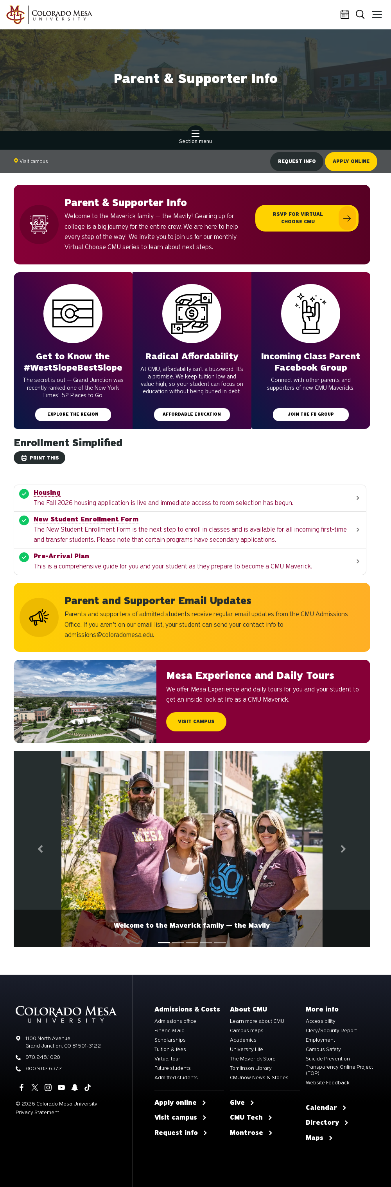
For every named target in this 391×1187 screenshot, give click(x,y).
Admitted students (176, 1078)
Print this (40, 458)
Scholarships (170, 1040)
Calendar (346, 15)
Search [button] (361, 15)
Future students (172, 1068)
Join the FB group (311, 414)
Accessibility (320, 1021)
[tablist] (192, 942)
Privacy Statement (37, 1112)
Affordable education (192, 414)
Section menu (195, 138)
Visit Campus (196, 721)
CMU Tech (251, 1117)
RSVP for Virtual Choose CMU (298, 218)
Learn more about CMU (257, 1021)
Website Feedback (328, 1083)
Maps (319, 1138)
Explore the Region (73, 414)
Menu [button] (376, 11)
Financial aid (169, 1031)
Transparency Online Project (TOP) (339, 1070)
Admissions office (175, 1021)
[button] (40, 849)
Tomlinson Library (251, 1068)
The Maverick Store (253, 1059)
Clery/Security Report (331, 1031)
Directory (327, 1122)
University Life (246, 1049)
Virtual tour (167, 1059)
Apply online (351, 161)
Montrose (251, 1132)
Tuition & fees (170, 1049)
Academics (243, 1040)
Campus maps (247, 1031)
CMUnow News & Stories (259, 1078)
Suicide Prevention (328, 1059)
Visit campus (31, 161)
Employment (320, 1040)
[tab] (164, 942)
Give (242, 1102)
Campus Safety (323, 1049)
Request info (297, 161)
